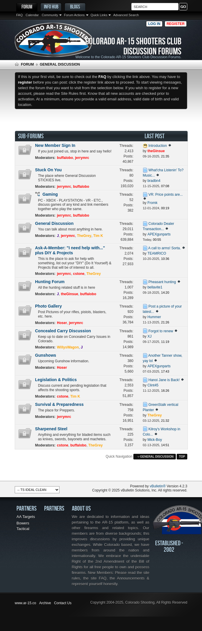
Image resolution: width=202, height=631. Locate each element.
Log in (154, 24)
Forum (26, 6)
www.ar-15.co (25, 603)
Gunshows (45, 355)
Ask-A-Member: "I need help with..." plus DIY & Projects (70, 250)
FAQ (19, 15)
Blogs (75, 6)
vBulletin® (157, 486)
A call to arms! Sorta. (164, 248)
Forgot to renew (160, 331)
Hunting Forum (49, 281)
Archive (45, 603)
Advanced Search (126, 15)
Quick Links (99, 15)
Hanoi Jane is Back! (164, 380)
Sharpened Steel (51, 428)
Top (182, 456)
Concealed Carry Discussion (63, 330)
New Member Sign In (55, 145)
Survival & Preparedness (59, 404)
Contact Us (62, 603)
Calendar (32, 15)
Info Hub (51, 6)
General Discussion (54, 223)
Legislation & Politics (56, 379)
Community (50, 15)
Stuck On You (48, 169)
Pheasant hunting (162, 282)
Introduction (157, 146)
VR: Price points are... (165, 194)
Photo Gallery (48, 306)
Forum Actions (74, 15)
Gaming (50, 194)
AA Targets (25, 516)
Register (176, 24)
